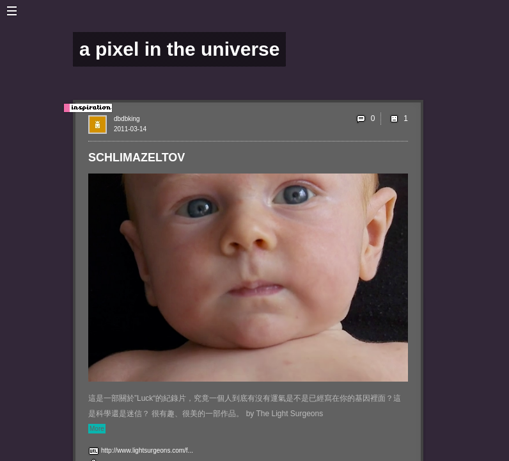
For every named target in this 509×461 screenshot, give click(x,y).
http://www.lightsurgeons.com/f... (147, 450)
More (97, 428)
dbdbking (127, 118)
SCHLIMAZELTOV (136, 157)
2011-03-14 (130, 129)
